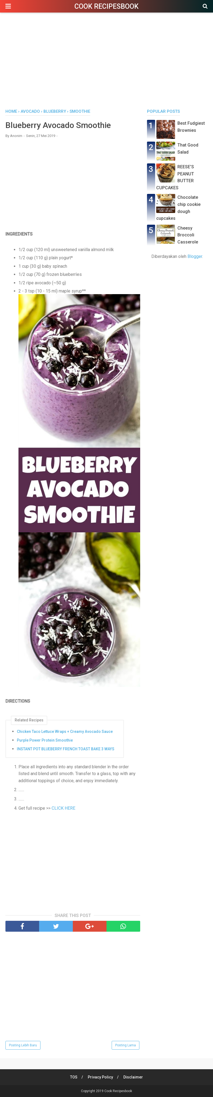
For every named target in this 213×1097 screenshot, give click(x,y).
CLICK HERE (63, 808)
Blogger (194, 256)
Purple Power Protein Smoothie (45, 740)
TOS (73, 1077)
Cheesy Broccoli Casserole (187, 235)
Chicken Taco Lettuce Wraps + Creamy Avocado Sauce (65, 731)
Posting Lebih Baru (23, 1045)
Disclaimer (133, 1077)
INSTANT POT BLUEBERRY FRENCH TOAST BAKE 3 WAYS (65, 749)
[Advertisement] (106, 62)
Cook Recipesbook (106, 6)
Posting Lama (125, 1045)
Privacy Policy (100, 1077)
